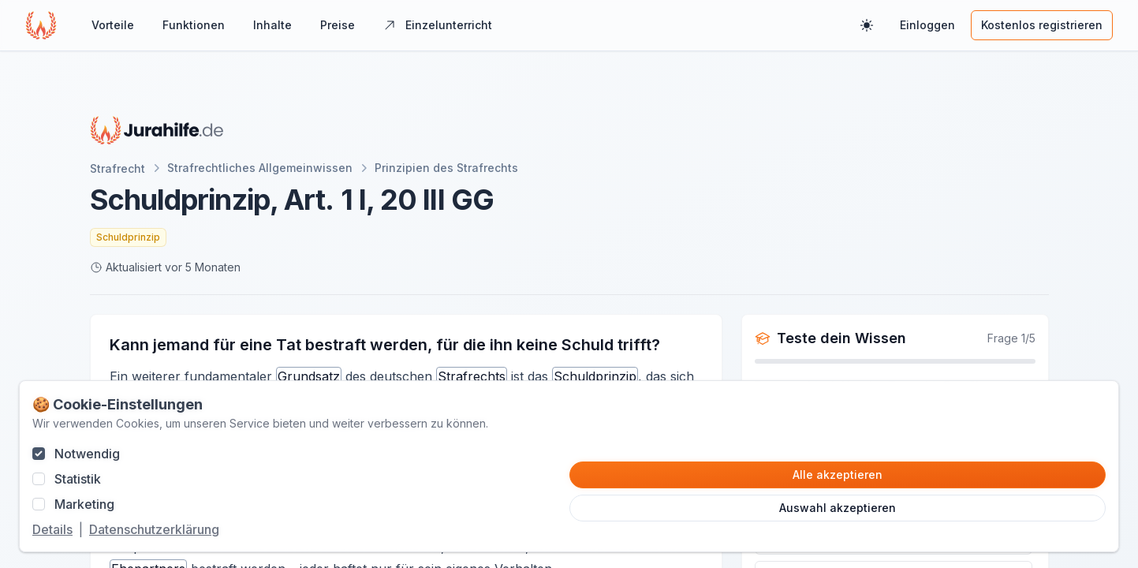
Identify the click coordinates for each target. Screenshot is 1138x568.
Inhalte (272, 25)
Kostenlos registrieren (1042, 25)
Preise (337, 25)
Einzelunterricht (437, 25)
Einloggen (927, 25)
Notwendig (87, 454)
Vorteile (112, 25)
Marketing (84, 504)
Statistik (77, 479)
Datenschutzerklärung (154, 529)
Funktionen (193, 25)
